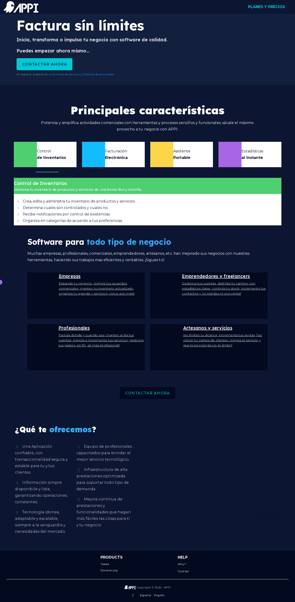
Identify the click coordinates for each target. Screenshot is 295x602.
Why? (182, 564)
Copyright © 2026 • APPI (154, 587)
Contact (183, 571)
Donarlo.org (109, 570)
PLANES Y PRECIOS (266, 7)
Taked (104, 564)
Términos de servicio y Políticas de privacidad (82, 74)
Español (145, 595)
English (159, 595)
